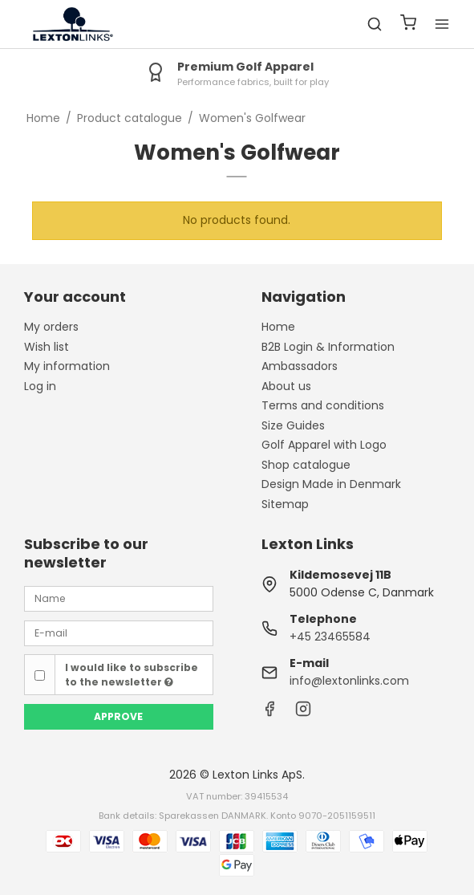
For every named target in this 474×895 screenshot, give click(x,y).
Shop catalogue (305, 465)
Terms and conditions (322, 405)
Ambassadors (299, 366)
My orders (51, 327)
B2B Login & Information (328, 347)
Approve (118, 716)
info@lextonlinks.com (349, 681)
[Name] (118, 598)
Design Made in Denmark (331, 484)
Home (278, 327)
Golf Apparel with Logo (324, 445)
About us (286, 386)
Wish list (46, 347)
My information (67, 366)
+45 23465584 (330, 637)
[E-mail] (118, 632)
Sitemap (285, 504)
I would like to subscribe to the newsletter (131, 675)
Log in (40, 386)
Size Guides (293, 425)
